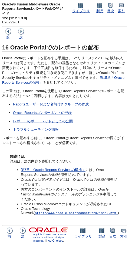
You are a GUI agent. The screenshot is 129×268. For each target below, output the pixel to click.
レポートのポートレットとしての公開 (43, 121)
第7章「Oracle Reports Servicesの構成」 (53, 170)
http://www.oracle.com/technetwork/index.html (76, 213)
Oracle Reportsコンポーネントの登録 (42, 113)
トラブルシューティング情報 (36, 129)
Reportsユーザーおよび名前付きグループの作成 (51, 104)
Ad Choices (55, 240)
